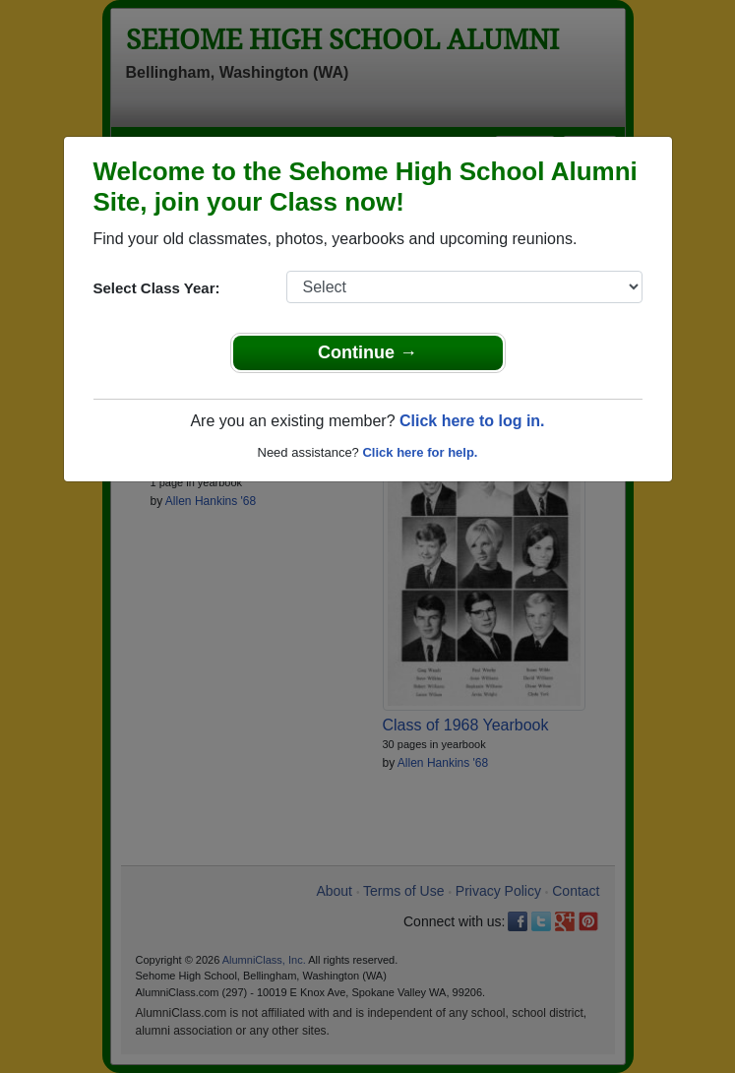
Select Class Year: (156, 288)
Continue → (367, 352)
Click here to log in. (472, 420)
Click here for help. (419, 452)
